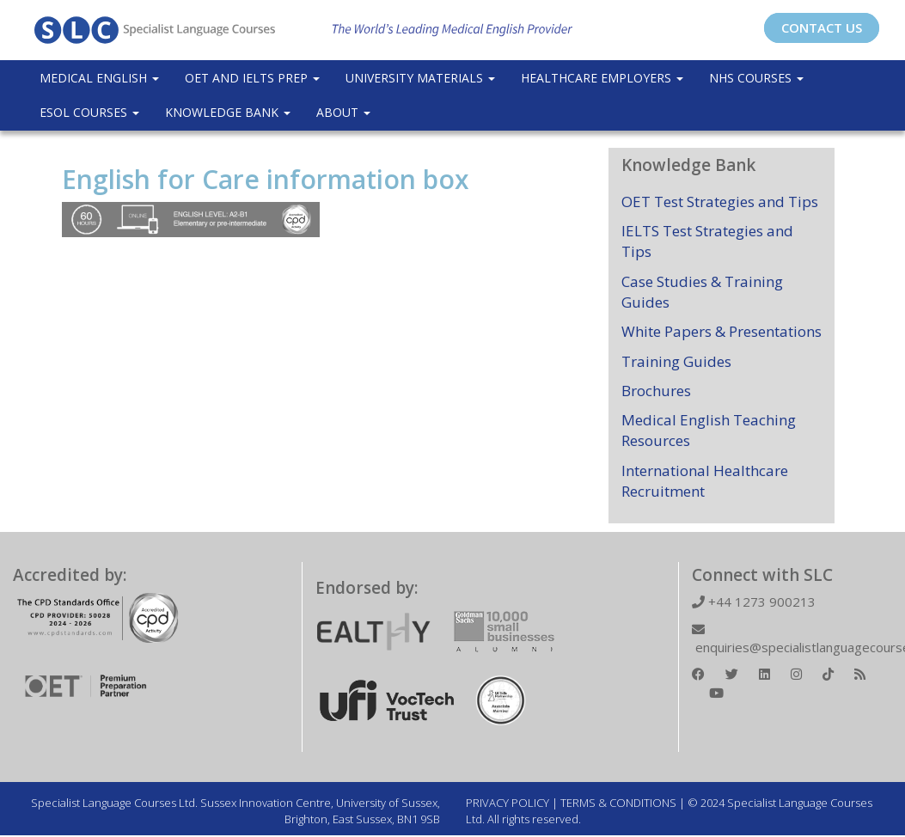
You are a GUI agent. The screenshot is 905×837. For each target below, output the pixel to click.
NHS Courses (756, 78)
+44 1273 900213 (754, 601)
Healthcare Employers (602, 78)
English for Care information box (265, 179)
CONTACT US (821, 27)
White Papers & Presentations (721, 331)
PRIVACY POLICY (507, 802)
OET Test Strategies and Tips (719, 201)
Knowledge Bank (227, 112)
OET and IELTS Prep (252, 78)
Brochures (656, 390)
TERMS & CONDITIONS (618, 802)
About (343, 112)
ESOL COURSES (89, 112)
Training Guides (676, 361)
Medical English (99, 78)
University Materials (420, 78)
